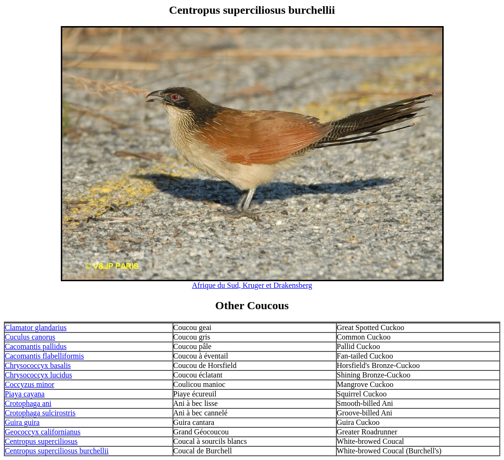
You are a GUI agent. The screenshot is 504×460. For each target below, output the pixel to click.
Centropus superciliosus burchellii (57, 451)
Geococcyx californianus (42, 432)
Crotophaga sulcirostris (40, 413)
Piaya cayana (25, 394)
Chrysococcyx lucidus (38, 375)
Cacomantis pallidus (36, 346)
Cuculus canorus (30, 337)
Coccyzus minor (29, 384)
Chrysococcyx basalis (38, 365)
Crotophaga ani (28, 403)
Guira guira (22, 422)
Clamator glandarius (36, 327)
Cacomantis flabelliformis (44, 356)
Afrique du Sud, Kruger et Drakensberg (252, 285)
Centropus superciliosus (41, 441)
